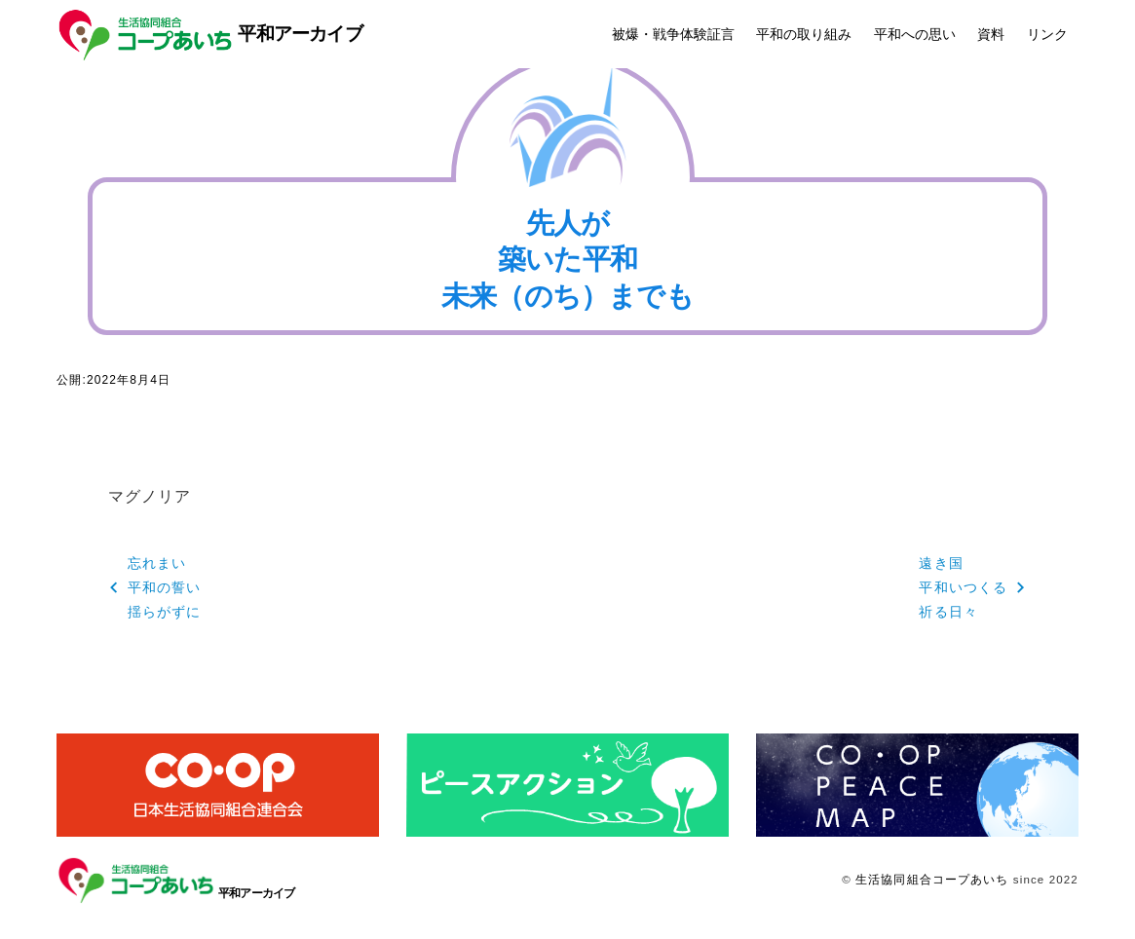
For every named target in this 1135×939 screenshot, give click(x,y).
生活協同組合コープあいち (931, 879)
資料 (990, 34)
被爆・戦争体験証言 (673, 34)
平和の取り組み (803, 34)
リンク (1047, 34)
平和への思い (915, 34)
